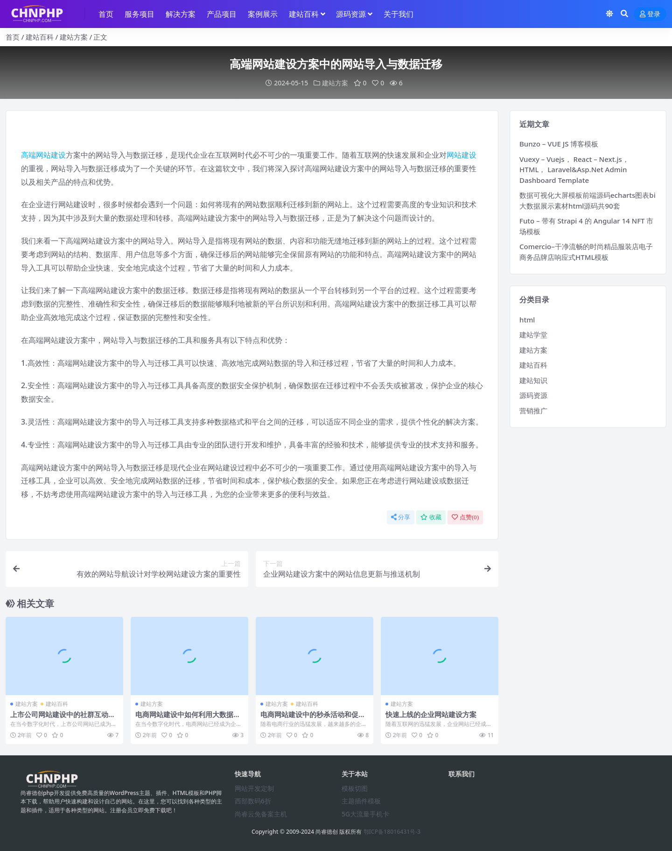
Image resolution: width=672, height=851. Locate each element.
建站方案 (74, 37)
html (527, 319)
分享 (400, 517)
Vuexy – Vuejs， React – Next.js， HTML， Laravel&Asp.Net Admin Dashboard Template (574, 169)
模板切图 (355, 788)
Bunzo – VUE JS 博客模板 (558, 143)
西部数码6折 (253, 800)
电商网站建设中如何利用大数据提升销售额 (187, 718)
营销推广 (533, 410)
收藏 (430, 517)
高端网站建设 (43, 155)
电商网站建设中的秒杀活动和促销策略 (312, 718)
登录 (650, 14)
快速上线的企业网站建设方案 (430, 714)
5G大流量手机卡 (365, 813)
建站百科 (40, 37)
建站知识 (533, 380)
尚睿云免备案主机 (261, 813)
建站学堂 (533, 334)
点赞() (465, 517)
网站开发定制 (254, 788)
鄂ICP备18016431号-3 (392, 832)
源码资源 (533, 395)
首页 (13, 37)
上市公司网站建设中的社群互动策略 (62, 718)
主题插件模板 (361, 800)
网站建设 (461, 155)
